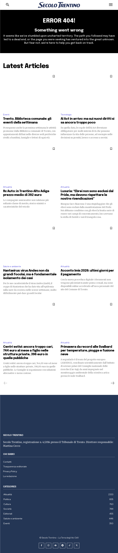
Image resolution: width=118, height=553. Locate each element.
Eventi (6, 114)
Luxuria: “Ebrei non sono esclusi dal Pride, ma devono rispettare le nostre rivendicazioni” (87, 195)
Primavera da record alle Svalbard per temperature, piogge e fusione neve (87, 350)
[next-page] (112, 383)
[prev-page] (5, 383)
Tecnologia (66, 114)
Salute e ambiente (12, 266)
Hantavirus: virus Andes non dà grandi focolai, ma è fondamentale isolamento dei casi (29, 274)
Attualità (7, 187)
